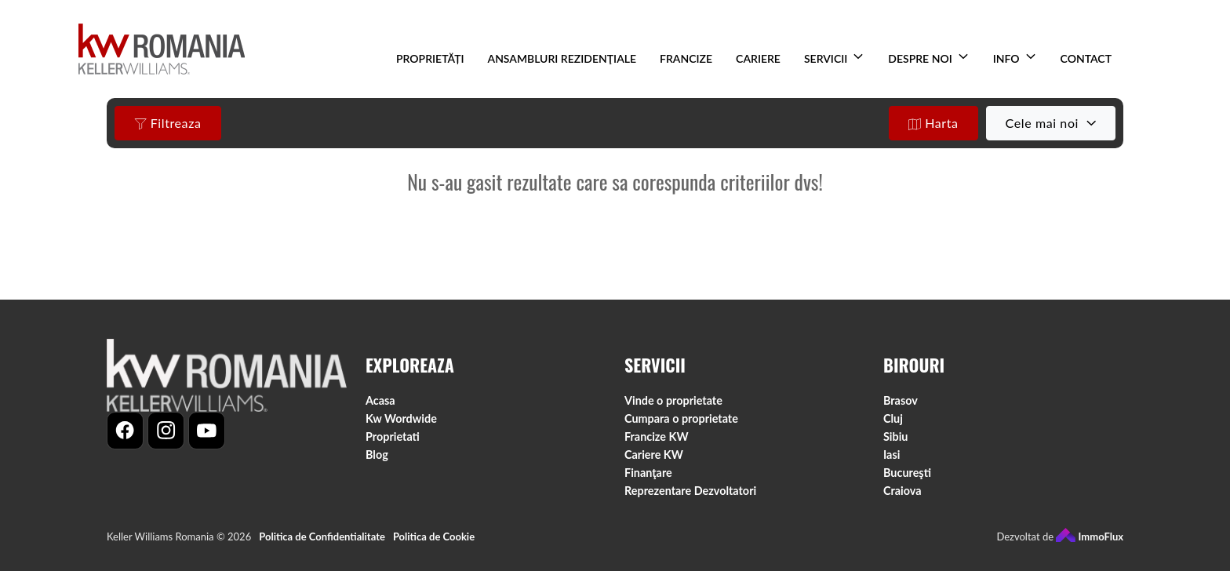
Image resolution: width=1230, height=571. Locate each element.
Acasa (380, 400)
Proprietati (393, 436)
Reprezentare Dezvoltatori (690, 490)
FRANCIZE (686, 58)
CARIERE (758, 58)
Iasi (891, 454)
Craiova (902, 490)
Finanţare (648, 472)
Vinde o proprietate (673, 400)
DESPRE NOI (920, 58)
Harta (933, 123)
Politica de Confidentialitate (322, 536)
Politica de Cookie (434, 536)
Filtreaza (168, 123)
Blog (377, 454)
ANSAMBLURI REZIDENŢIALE (562, 58)
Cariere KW (653, 454)
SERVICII (825, 58)
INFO (1006, 58)
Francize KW (656, 436)
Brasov (900, 400)
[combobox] (1050, 123)
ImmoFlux (1089, 536)
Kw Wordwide (401, 418)
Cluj (893, 418)
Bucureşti (907, 472)
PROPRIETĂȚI (430, 58)
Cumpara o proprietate (681, 418)
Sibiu (895, 436)
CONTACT (1086, 58)
